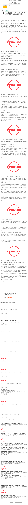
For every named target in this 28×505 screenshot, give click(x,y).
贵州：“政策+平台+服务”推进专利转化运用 (9, 309)
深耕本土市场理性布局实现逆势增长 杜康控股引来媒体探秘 (12, 443)
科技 (15, 3)
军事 (13, 3)
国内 (8, 0)
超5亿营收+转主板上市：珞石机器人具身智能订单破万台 (11, 471)
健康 (20, 0)
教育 (18, 3)
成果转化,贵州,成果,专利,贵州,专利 (8, 302)
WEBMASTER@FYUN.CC (16, 503)
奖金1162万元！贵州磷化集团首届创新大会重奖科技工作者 (12, 383)
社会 (12, 0)
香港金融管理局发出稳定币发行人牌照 (8, 495)
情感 (15, 0)
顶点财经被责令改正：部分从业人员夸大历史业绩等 (10, 475)
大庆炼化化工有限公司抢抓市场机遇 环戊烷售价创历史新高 (11, 423)
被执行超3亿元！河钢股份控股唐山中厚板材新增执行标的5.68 (12, 404)
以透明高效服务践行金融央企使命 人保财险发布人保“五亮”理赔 (12, 485)
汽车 (18, 0)
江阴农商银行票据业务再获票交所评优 (8, 390)
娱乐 (10, 3)
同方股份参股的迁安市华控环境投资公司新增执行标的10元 (11, 461)
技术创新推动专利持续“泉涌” (6, 331)
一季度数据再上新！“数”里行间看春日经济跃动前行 (10, 414)
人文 (16, 0)
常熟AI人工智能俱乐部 (18, 502)
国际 (10, 0)
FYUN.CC (11, 502)
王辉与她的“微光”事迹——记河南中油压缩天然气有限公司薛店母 (13, 433)
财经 (12, 3)
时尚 (13, 0)
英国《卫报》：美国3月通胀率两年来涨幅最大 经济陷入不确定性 (12, 447)
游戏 (16, 3)
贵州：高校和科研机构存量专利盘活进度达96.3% (10, 320)
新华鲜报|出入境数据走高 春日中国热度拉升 (9, 451)
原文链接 (10, 297)
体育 (8, 3)
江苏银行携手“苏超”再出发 (5, 394)
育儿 (20, 3)
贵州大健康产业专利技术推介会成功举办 (8, 351)
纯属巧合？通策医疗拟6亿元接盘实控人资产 (9, 419)
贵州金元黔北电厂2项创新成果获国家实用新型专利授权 (11, 341)
